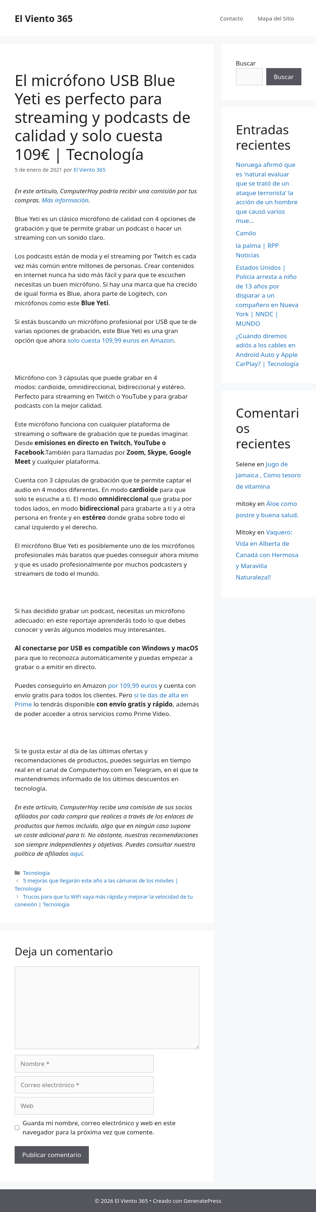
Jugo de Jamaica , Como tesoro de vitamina (268, 475)
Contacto (231, 18)
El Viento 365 (44, 18)
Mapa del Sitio (276, 18)
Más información (65, 200)
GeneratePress (202, 1200)
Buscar (246, 63)
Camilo (246, 233)
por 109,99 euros (132, 685)
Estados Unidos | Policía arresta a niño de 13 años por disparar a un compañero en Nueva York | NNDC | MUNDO (267, 295)
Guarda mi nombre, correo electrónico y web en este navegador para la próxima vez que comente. (99, 1128)
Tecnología (36, 872)
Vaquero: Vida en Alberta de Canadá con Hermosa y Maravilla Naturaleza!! (267, 554)
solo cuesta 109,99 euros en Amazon (120, 340)
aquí (76, 853)
